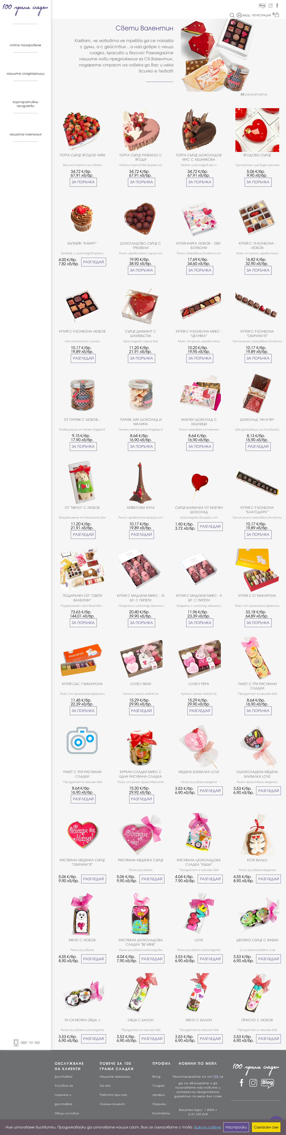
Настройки (236, 1127)
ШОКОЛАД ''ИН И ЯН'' (257, 420)
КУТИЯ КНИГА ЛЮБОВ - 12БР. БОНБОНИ (199, 246)
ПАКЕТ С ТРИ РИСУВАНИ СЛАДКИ (257, 686)
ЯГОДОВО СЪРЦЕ (257, 155)
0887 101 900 (25, 1043)
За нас (105, 1085)
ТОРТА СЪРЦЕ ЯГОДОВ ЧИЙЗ (82, 155)
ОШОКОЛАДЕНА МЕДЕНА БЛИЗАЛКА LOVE (257, 774)
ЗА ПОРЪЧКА (83, 182)
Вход (156, 1076)
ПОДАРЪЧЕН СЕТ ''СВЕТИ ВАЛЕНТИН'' (82, 598)
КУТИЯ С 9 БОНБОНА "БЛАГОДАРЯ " (257, 510)
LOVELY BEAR (140, 684)
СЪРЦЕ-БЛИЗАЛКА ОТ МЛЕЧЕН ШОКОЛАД (199, 510)
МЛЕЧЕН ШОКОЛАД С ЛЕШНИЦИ (199, 422)
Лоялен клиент (112, 1104)
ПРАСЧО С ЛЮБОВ (257, 1020)
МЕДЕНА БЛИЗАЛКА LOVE (199, 772)
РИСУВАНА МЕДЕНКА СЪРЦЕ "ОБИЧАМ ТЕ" (82, 862)
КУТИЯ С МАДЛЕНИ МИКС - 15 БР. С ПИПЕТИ (140, 598)
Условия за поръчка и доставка (64, 1095)
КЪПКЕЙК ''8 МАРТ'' (82, 243)
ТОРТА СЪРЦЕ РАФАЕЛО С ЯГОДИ (140, 157)
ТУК (216, 1076)
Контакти (161, 1113)
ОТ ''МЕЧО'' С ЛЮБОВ (82, 508)
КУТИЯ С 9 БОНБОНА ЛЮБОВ (82, 331)
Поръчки (159, 1104)
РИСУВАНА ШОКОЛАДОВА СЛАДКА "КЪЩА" (199, 862)
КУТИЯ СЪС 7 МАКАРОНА (82, 684)
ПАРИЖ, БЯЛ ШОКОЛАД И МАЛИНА (140, 422)
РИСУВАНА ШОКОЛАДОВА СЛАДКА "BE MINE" (141, 942)
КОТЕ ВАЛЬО (257, 860)
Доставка (63, 1076)
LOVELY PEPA (198, 684)
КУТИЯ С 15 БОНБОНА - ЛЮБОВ (257, 246)
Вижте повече (207, 1127)
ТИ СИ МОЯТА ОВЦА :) (82, 1020)
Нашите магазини (115, 1076)
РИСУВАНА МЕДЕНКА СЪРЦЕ (140, 860)
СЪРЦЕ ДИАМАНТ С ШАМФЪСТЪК (140, 334)
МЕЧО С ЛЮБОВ (82, 940)
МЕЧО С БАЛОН (199, 1020)
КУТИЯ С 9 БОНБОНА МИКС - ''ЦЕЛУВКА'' (199, 334)
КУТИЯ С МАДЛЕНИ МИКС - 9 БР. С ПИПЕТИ (199, 598)
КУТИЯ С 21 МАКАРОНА (257, 596)
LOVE (199, 940)
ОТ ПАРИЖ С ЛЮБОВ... (82, 420)
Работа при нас (114, 1095)
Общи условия (67, 1113)
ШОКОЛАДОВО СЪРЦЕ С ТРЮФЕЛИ (140, 246)
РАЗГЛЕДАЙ (93, 262)
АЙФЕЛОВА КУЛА (141, 508)
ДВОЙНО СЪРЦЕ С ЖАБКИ (257, 940)
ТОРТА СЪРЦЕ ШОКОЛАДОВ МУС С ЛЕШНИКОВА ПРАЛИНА (199, 157)
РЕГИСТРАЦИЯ (261, 15)
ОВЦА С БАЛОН (140, 1020)
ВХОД (246, 15)
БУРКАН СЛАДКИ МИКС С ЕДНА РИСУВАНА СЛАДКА (140, 774)
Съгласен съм (266, 1127)
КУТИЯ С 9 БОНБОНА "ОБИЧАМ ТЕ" (257, 334)
